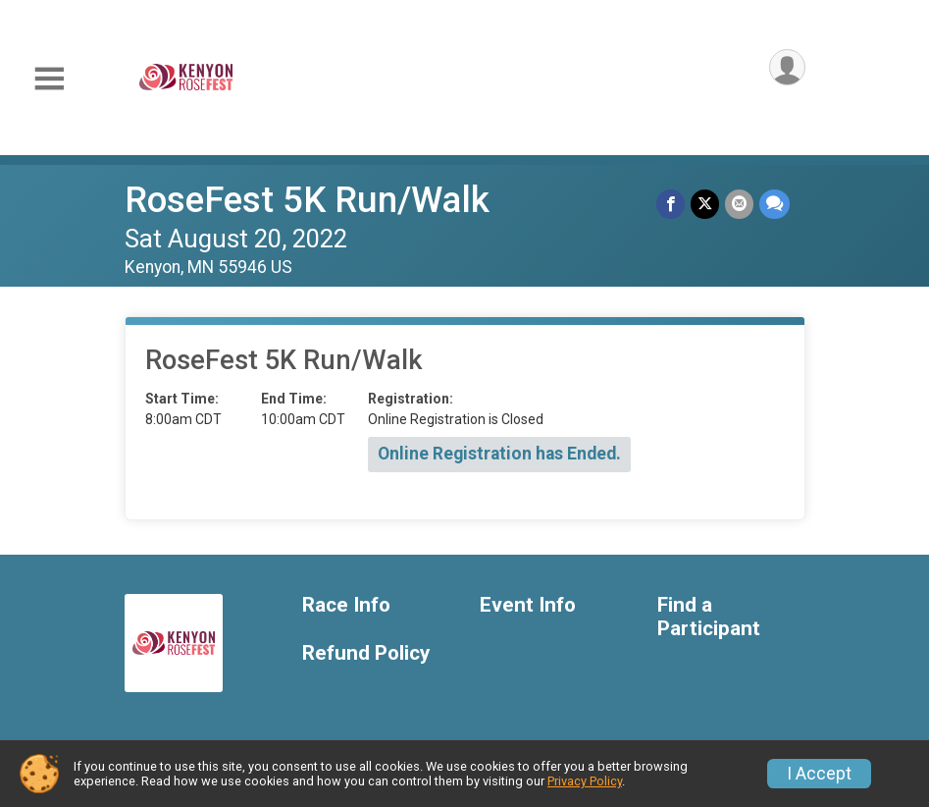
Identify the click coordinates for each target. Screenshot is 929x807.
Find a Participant (708, 617)
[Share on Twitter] (705, 203)
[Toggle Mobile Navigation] (49, 79)
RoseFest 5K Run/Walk (307, 200)
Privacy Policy (584, 781)
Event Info (528, 605)
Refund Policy (366, 653)
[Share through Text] (774, 203)
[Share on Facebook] (670, 203)
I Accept (819, 773)
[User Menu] (787, 67)
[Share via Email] (739, 203)
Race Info (346, 605)
